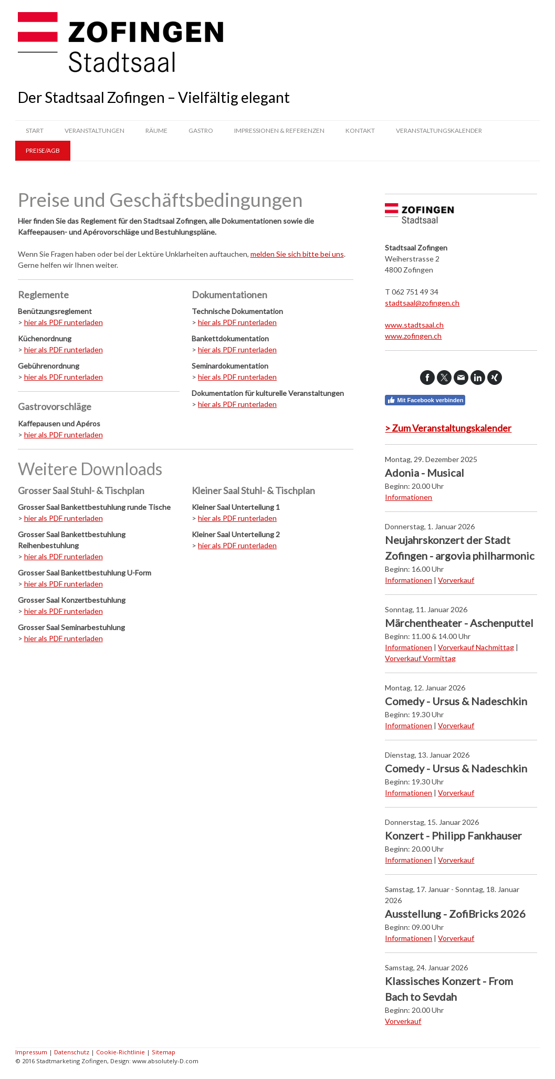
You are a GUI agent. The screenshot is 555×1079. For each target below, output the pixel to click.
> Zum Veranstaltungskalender (448, 428)
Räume (156, 130)
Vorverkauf (456, 579)
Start (35, 130)
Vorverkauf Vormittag (420, 658)
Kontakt (360, 130)
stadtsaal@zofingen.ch (422, 302)
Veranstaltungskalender (439, 130)
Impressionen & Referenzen (279, 130)
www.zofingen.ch (413, 335)
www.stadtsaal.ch (414, 324)
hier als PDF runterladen (63, 322)
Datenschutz (71, 1052)
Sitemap (163, 1052)
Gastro (201, 130)
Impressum (31, 1052)
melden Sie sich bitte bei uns (297, 253)
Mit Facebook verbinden (425, 400)
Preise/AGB (43, 150)
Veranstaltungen (94, 130)
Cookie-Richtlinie (120, 1052)
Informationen (408, 497)
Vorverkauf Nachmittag (476, 647)
